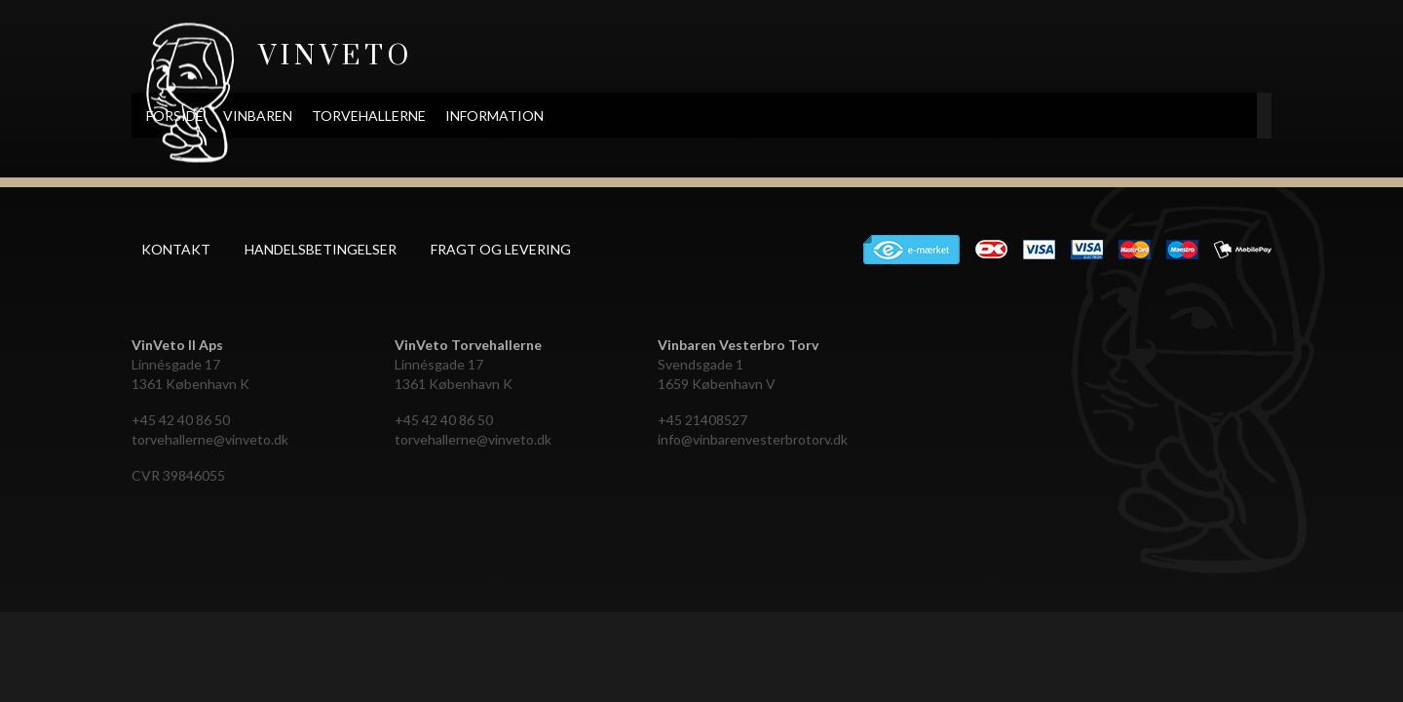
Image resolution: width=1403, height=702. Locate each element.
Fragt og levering (501, 249)
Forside (296, 115)
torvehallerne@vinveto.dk (210, 439)
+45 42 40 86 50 (181, 419)
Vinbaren (379, 115)
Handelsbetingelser (321, 249)
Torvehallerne (491, 115)
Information (616, 115)
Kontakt (175, 249)
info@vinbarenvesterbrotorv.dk (753, 439)
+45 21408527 (702, 419)
